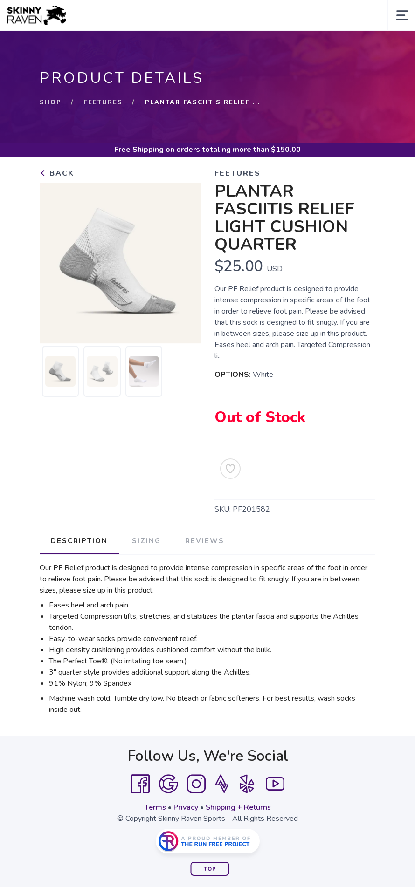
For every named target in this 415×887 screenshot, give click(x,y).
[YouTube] (275, 784)
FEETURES (103, 102)
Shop (51, 102)
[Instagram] (196, 784)
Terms (155, 807)
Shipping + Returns (238, 807)
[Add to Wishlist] (230, 468)
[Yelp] (247, 784)
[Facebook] (140, 784)
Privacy (185, 807)
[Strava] (221, 784)
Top (210, 869)
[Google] (168, 784)
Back (57, 173)
